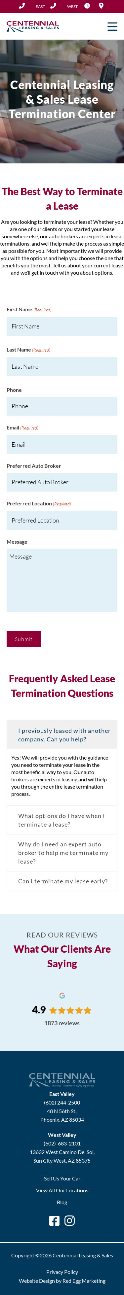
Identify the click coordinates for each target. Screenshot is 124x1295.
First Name (29, 309)
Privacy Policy (62, 1272)
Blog (62, 1202)
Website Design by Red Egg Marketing (62, 1281)
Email (22, 428)
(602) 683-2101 (64, 6)
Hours (87, 6)
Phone (14, 390)
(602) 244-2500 (32, 6)
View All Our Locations (62, 1190)
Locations (101, 6)
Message (17, 541)
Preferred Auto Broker (34, 465)
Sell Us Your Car (62, 1178)
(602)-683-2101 (62, 1143)
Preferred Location (39, 503)
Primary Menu (112, 26)
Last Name (28, 350)
